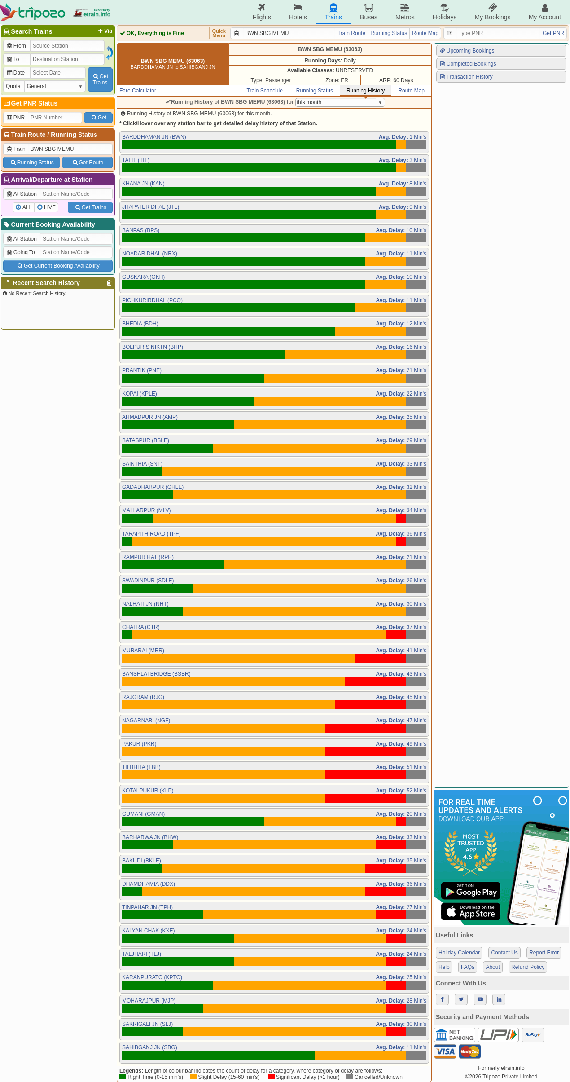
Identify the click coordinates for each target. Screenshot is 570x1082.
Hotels (298, 12)
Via (104, 31)
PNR (15, 117)
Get (98, 117)
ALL (27, 207)
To (12, 59)
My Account (545, 12)
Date (15, 73)
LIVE (50, 207)
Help (444, 967)
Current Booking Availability (48, 224)
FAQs (467, 967)
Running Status (74, 134)
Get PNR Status (29, 103)
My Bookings (492, 12)
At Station (21, 194)
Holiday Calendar (459, 953)
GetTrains (100, 79)
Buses (368, 12)
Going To (20, 252)
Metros (405, 12)
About (493, 967)
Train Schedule (265, 91)
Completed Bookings (467, 64)
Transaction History (466, 77)
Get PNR (553, 33)
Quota (13, 86)
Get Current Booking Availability (57, 266)
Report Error (544, 953)
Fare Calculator (137, 91)
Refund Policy (527, 967)
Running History (365, 91)
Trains (333, 12)
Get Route (87, 162)
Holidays (445, 12)
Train (16, 149)
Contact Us (504, 953)
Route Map (425, 33)
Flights (262, 12)
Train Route (28, 134)
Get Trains (90, 207)
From (16, 46)
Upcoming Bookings (467, 51)
